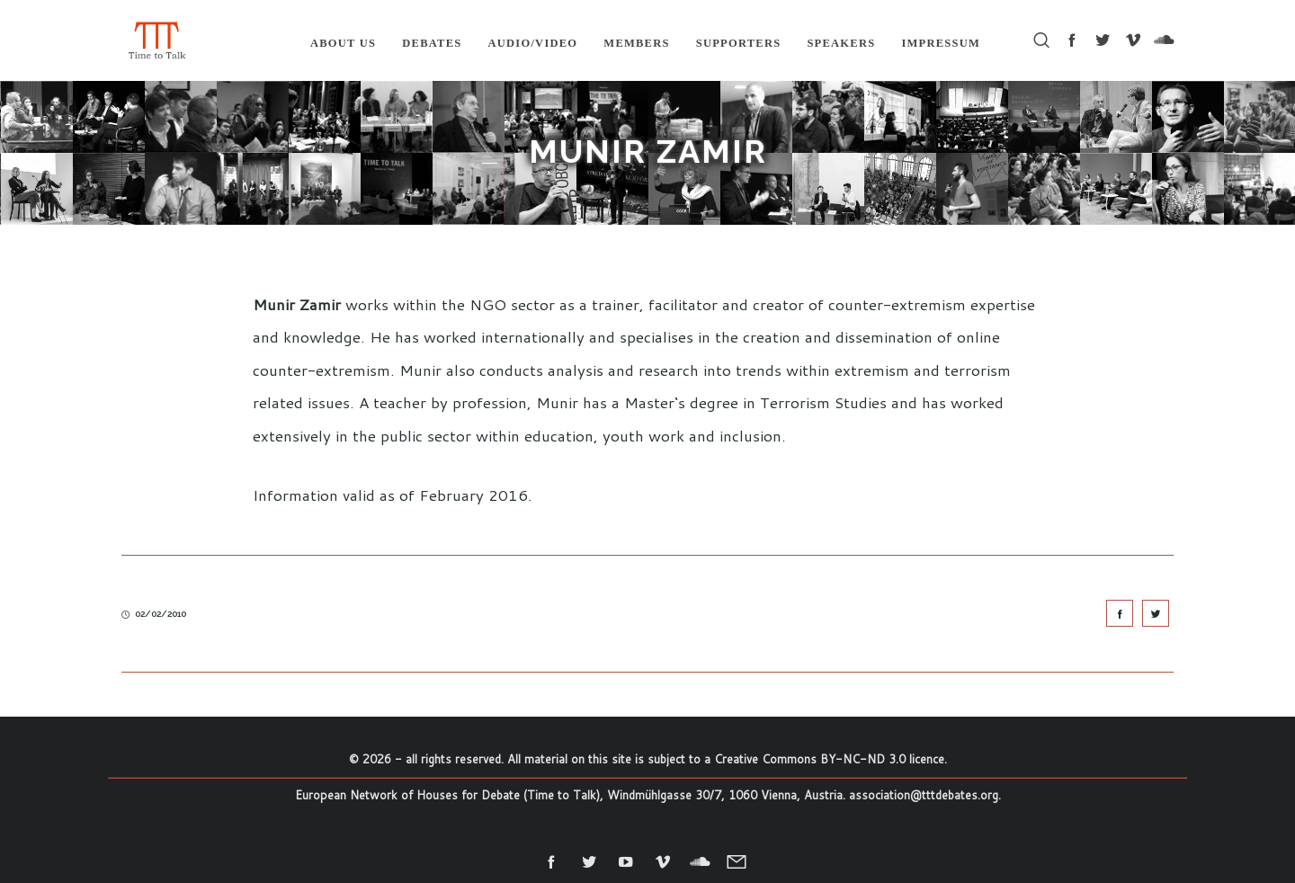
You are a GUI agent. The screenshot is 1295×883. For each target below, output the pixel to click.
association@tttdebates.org (923, 795)
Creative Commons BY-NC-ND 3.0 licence (829, 759)
